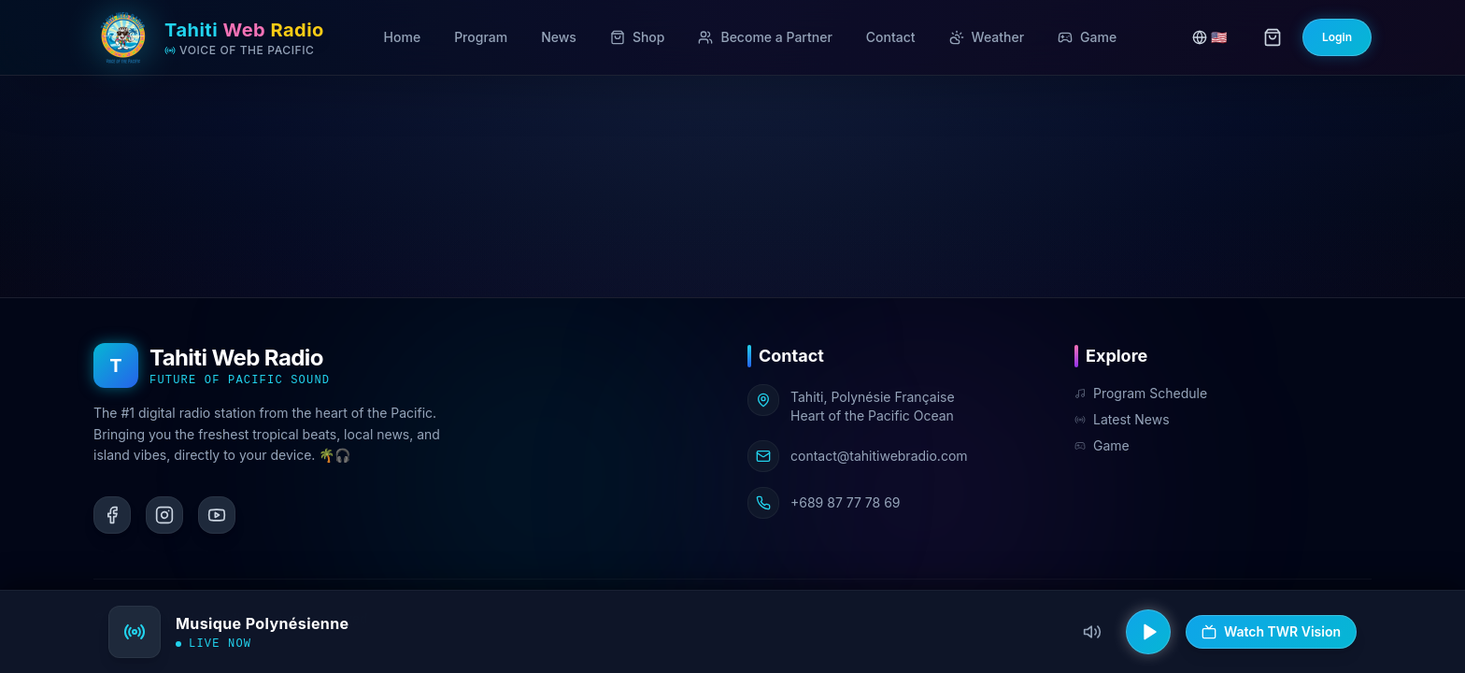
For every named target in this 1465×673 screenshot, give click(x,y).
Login (1337, 37)
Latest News (1122, 419)
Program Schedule (1140, 393)
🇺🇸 (1209, 37)
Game (1102, 445)
